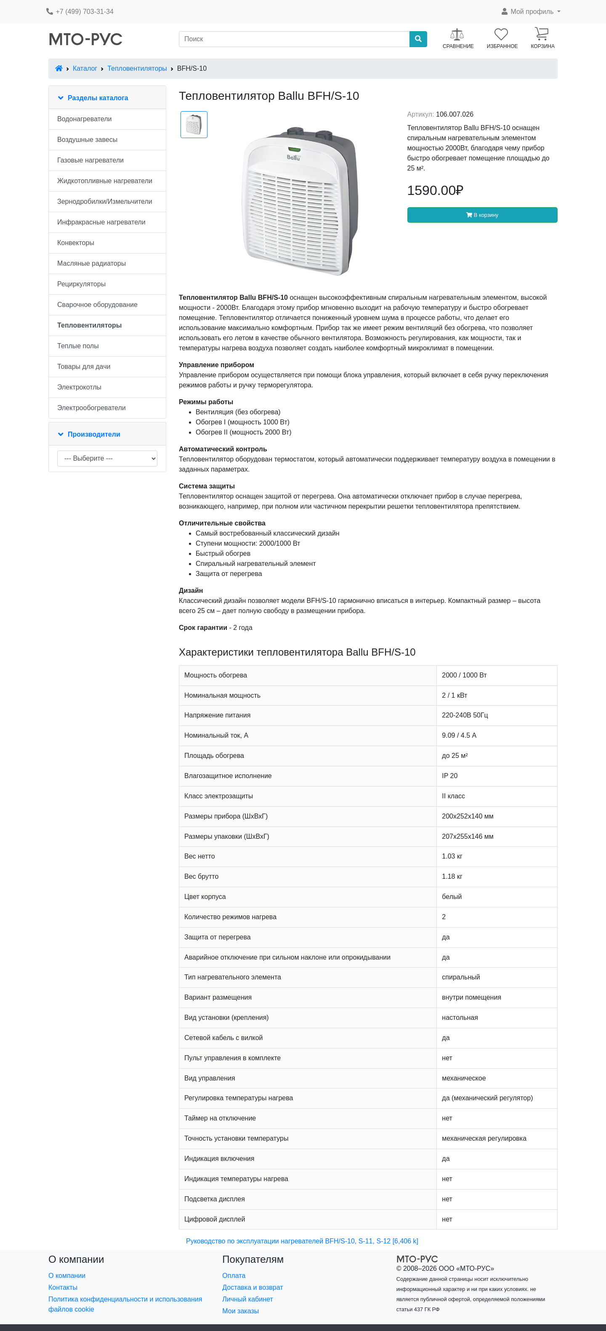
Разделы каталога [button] (98, 97)
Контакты (62, 1287)
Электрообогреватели (91, 407)
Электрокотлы (79, 387)
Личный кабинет (247, 1299)
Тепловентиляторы (137, 68)
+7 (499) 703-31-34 (79, 11)
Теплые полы (78, 345)
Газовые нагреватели (90, 160)
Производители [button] (94, 434)
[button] (530, 11)
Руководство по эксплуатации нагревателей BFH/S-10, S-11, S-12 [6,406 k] (302, 1241)
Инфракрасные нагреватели (101, 222)
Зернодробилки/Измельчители (104, 201)
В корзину (482, 215)
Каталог (85, 68)
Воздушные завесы (87, 139)
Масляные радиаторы (91, 263)
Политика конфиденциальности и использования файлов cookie (125, 1304)
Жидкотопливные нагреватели (104, 180)
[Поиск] (294, 39)
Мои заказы (240, 1311)
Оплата (233, 1275)
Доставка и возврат (252, 1287)
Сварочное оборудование (97, 304)
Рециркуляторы (81, 284)
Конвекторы (75, 242)
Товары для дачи (83, 366)
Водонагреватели (84, 119)
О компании (66, 1275)
